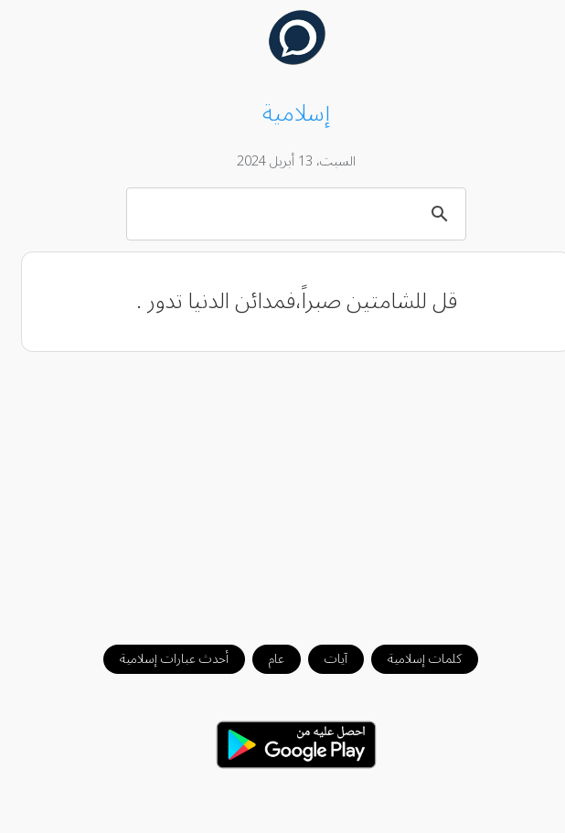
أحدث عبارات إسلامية (160, 659)
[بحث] (285, 213)
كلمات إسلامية (411, 659)
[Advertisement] (283, 489)
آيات (322, 659)
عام (263, 659)
